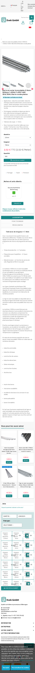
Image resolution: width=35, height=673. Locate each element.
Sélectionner (8, 525)
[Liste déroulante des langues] (13, 6)
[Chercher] (27, 17)
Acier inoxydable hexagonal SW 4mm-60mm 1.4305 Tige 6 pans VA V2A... (9, 450)
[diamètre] (17, 137)
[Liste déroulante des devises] (3, 6)
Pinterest (25, 173)
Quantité (7, 153)
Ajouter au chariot (11, 588)
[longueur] (17, 145)
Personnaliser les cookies (20, 667)
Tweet (17, 173)
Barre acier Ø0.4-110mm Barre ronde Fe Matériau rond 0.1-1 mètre (26, 449)
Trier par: (6, 521)
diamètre (7, 134)
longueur (7, 142)
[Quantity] (20, 536)
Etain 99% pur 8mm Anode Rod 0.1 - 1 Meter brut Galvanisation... (9, 485)
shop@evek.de (16, 618)
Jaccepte (6, 667)
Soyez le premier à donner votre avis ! (12, 507)
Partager (9, 173)
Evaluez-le (17, 203)
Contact (30, 8)
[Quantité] (17, 156)
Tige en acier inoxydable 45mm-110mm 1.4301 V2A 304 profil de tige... (26, 485)
